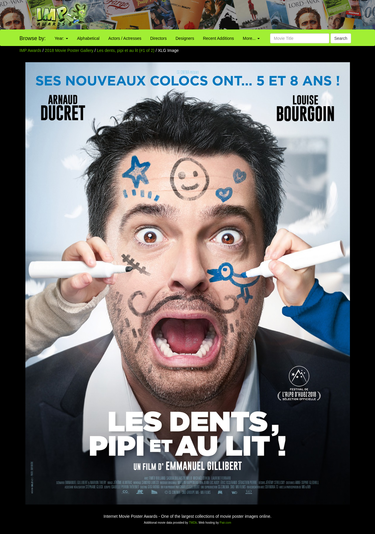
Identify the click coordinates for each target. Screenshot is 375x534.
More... (251, 38)
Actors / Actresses (124, 38)
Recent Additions (218, 38)
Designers (184, 38)
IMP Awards (30, 50)
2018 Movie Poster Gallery (69, 50)
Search (340, 38)
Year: (61, 38)
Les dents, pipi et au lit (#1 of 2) (125, 50)
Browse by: (32, 38)
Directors (158, 38)
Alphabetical (88, 38)
